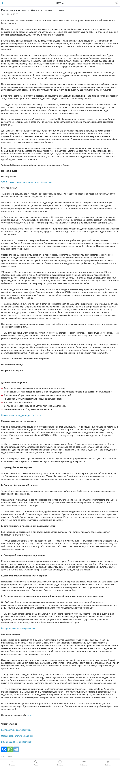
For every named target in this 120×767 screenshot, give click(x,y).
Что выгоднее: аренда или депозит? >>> (21, 415)
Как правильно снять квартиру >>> (18, 628)
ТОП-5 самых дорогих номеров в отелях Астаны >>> (27, 182)
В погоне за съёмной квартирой (16, 742)
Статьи (9, 757)
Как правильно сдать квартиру (16, 730)
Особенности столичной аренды (17, 736)
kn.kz (29, 715)
